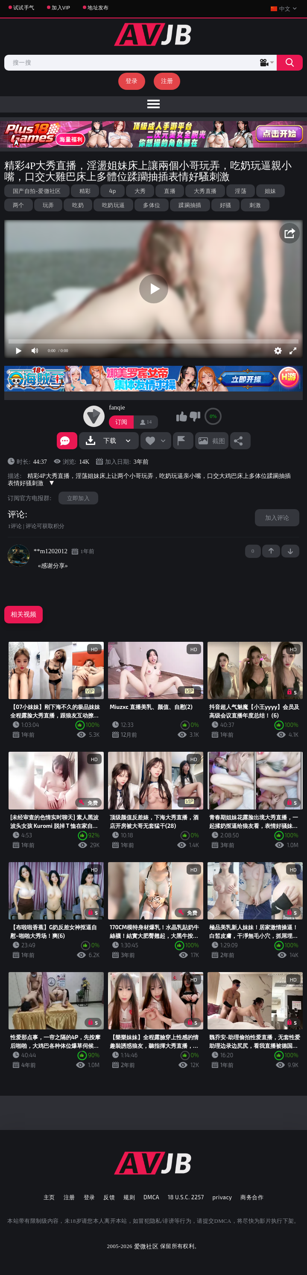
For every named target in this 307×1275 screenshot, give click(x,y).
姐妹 (270, 190)
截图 (218, 441)
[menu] (153, 104)
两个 (18, 205)
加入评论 (277, 517)
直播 (169, 190)
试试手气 (23, 7)
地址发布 (98, 7)
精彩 (85, 190)
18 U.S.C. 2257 (186, 1197)
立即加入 (78, 498)
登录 (132, 80)
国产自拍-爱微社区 (37, 190)
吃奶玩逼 (113, 205)
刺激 (255, 205)
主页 (49, 1197)
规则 (129, 1197)
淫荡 (240, 190)
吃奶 (78, 205)
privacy (222, 1197)
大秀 (140, 190)
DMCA (151, 1197)
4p (112, 190)
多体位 (151, 205)
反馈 (109, 1197)
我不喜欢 (194, 416)
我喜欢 (181, 416)
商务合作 (251, 1197)
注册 (167, 80)
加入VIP (61, 7)
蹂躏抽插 (189, 205)
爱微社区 (146, 1246)
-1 (290, 551)
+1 (271, 551)
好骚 (225, 205)
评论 (16, 514)
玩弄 (48, 205)
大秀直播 (205, 190)
